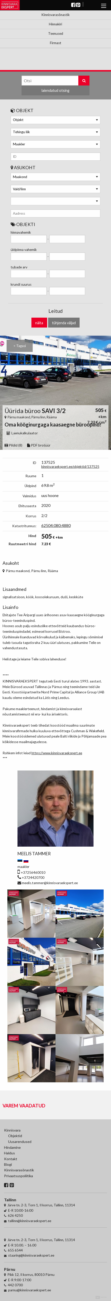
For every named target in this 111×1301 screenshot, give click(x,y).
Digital (101, 1297)
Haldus (9, 1153)
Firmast (55, 43)
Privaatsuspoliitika (16, 1176)
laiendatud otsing (55, 90)
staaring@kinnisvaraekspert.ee (31, 1255)
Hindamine (12, 1147)
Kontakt (10, 1159)
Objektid (15, 1136)
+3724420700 (33, 878)
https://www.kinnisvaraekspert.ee (56, 753)
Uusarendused (19, 1141)
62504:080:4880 (56, 525)
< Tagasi (19, 346)
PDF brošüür (38, 445)
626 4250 (15, 1215)
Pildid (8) (13, 445)
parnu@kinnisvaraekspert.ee (29, 1290)
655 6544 (15, 1250)
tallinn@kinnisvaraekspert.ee (29, 1221)
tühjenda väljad (64, 323)
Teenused (55, 33)
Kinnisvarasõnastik (55, 15)
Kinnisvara (12, 1130)
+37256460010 (33, 872)
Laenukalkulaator (22, 433)
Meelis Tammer (34, 853)
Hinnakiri (55, 24)
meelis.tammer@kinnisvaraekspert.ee (50, 883)
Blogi (8, 1164)
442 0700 (15, 1285)
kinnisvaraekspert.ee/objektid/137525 (70, 467)
